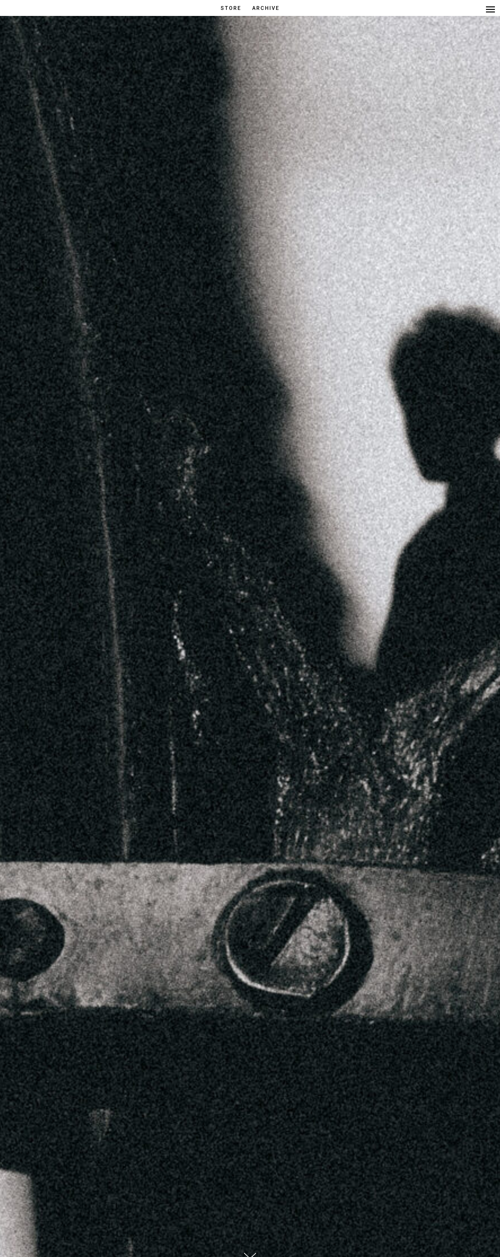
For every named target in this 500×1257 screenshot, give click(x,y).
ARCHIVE (266, 8)
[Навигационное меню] (490, 9)
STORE (231, 8)
